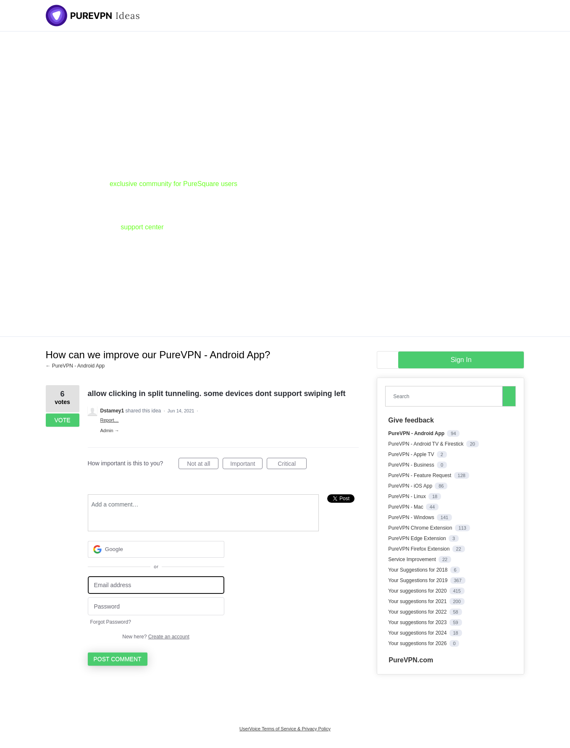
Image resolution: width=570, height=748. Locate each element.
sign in (461, 359)
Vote (62, 420)
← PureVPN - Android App (75, 366)
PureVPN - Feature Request (420, 475)
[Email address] (156, 585)
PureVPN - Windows (412, 517)
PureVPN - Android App (417, 433)
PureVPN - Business (412, 465)
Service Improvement (412, 559)
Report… (109, 420)
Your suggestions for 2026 (418, 643)
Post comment (118, 659)
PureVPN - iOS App (410, 486)
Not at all (202, 465)
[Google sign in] (156, 549)
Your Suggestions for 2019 (418, 580)
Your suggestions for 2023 (418, 622)
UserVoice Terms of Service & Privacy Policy (285, 728)
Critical (292, 465)
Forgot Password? (110, 622)
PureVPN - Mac (406, 507)
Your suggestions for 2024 (418, 633)
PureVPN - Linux (407, 496)
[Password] (156, 606)
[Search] (509, 396)
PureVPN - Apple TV (412, 454)
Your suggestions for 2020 (418, 591)
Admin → (109, 430)
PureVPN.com (411, 660)
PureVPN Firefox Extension (419, 549)
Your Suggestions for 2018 (418, 570)
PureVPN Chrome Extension (420, 528)
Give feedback (411, 420)
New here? (155, 637)
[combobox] (446, 396)
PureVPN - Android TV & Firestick (426, 444)
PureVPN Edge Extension (417, 538)
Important (246, 465)
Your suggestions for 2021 (418, 601)
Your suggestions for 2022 (418, 612)
